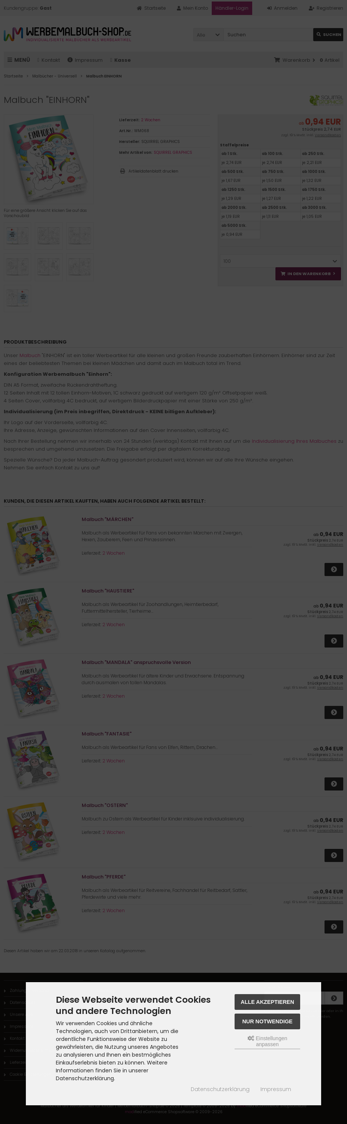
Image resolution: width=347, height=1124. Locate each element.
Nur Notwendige (267, 1021)
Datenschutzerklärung (220, 1089)
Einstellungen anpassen (267, 1041)
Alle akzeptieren (267, 1002)
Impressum (275, 1089)
